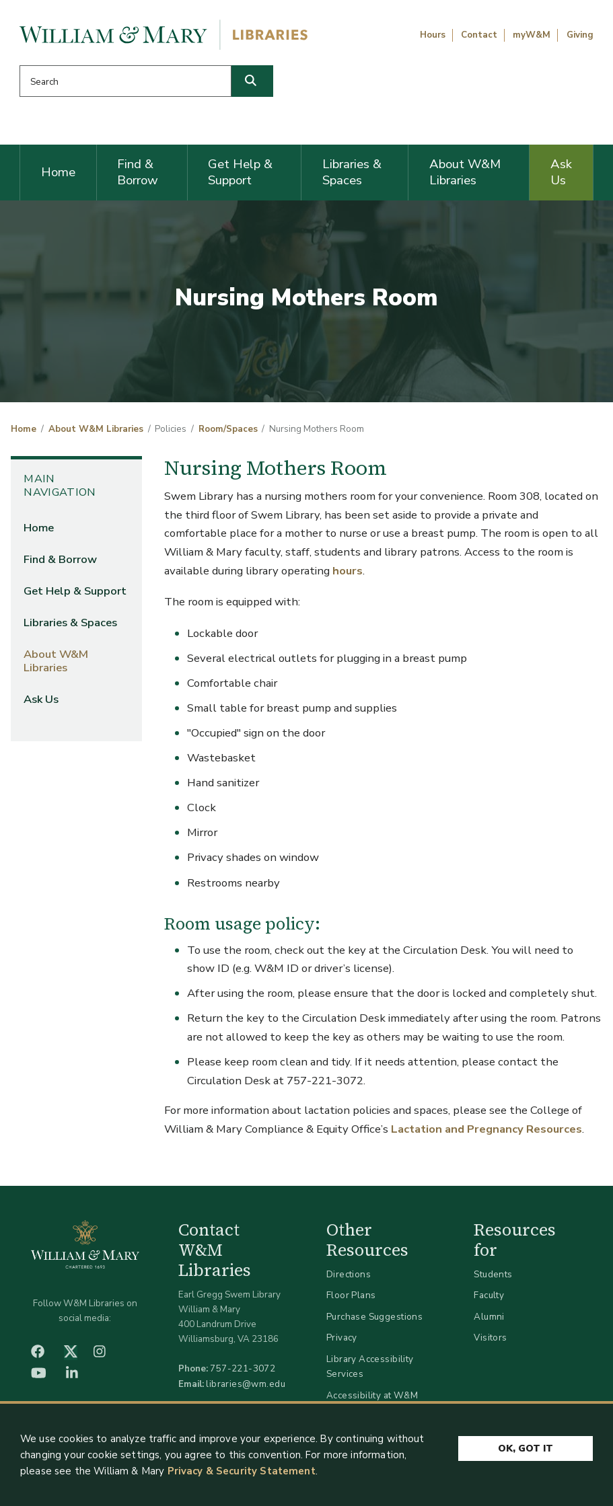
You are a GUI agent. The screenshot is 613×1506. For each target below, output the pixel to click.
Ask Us (561, 172)
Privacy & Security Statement (242, 1471)
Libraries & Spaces (352, 172)
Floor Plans (351, 1295)
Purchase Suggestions (374, 1316)
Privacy (341, 1337)
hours (347, 570)
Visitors (490, 1337)
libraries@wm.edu (245, 1384)
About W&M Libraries (465, 172)
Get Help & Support (240, 172)
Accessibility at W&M (372, 1395)
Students (493, 1274)
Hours (432, 35)
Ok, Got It (525, 1448)
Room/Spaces (228, 429)
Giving (580, 35)
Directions (348, 1274)
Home (58, 172)
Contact (479, 35)
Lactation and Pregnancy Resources (486, 1129)
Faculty (489, 1295)
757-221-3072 (242, 1368)
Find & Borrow (137, 172)
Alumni (489, 1316)
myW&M (531, 35)
